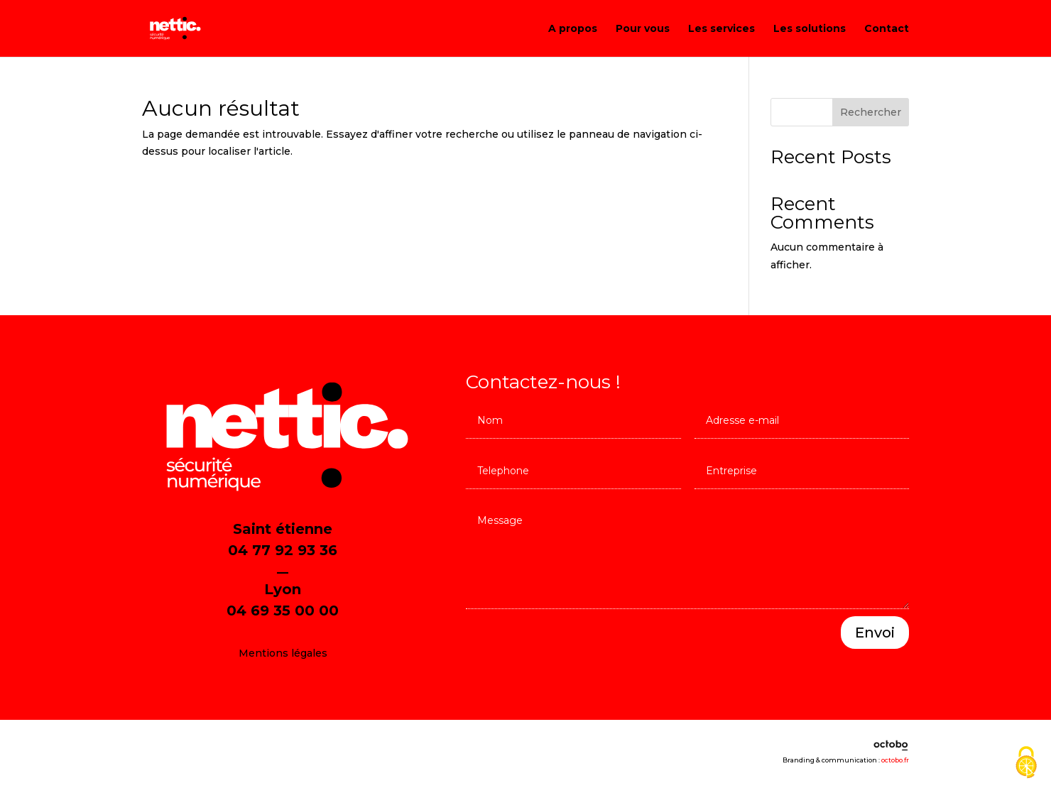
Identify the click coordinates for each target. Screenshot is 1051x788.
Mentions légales (283, 653)
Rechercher (870, 112)
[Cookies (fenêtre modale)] (1026, 763)
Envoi (875, 632)
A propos (572, 29)
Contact (886, 29)
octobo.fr (895, 760)
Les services (721, 29)
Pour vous (643, 29)
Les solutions (809, 29)
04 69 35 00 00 (283, 610)
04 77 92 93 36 (282, 550)
